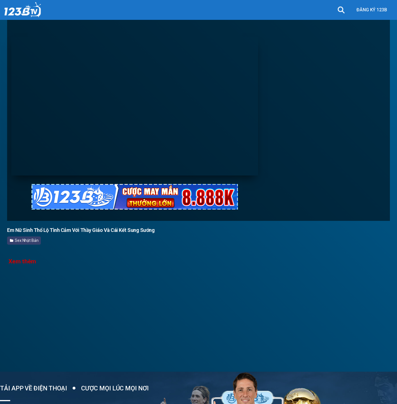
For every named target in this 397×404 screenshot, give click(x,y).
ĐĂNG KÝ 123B (371, 9)
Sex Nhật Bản (24, 240)
